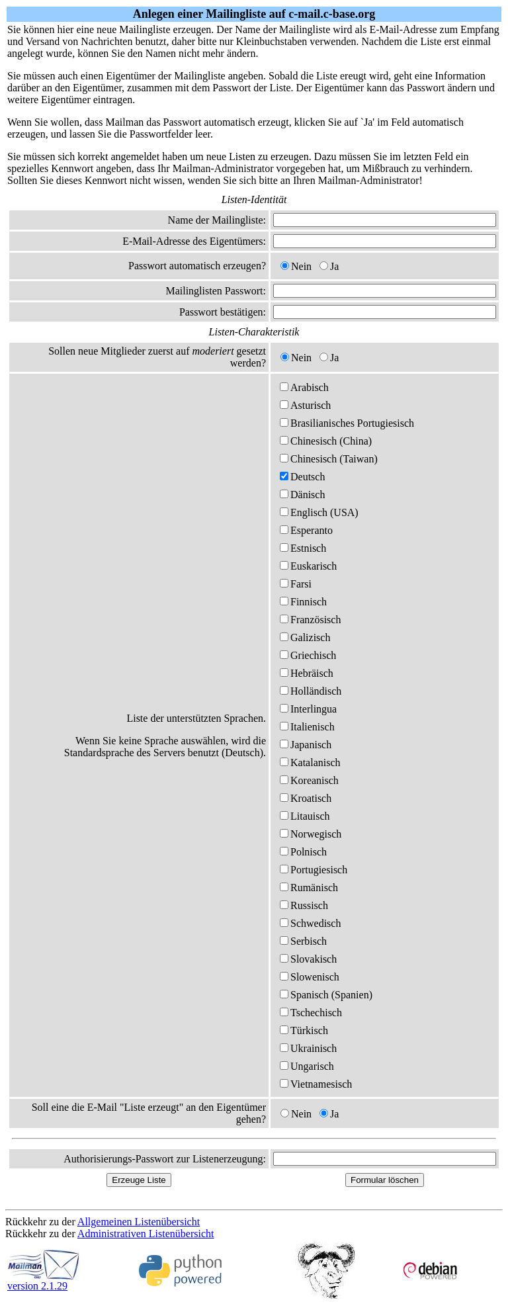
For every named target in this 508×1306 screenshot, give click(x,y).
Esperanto (306, 530)
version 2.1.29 (43, 1281)
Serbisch (303, 941)
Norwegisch (310, 834)
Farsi (296, 583)
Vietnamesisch (316, 1084)
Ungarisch (307, 1066)
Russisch (304, 905)
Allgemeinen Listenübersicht (138, 1221)
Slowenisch (309, 976)
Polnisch (303, 851)
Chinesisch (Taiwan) (329, 458)
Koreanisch (309, 780)
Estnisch (303, 548)
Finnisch (303, 601)
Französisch (310, 619)
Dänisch (302, 494)
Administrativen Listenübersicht (145, 1233)
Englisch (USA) (319, 512)
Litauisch (305, 816)
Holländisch (310, 691)
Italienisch (307, 726)
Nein (296, 266)
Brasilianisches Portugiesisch (347, 423)
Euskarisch (308, 566)
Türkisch (304, 1030)
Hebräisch (306, 673)
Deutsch (302, 476)
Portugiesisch (313, 869)
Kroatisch (305, 798)
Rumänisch (309, 887)
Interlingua (308, 709)
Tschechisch (311, 1012)
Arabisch (304, 387)
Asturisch (305, 405)
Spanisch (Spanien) (326, 994)
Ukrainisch (308, 1048)
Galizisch (305, 637)
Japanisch (305, 744)
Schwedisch (310, 923)
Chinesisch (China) (326, 441)
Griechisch (308, 655)
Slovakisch (308, 959)
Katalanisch (310, 762)
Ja (329, 266)
